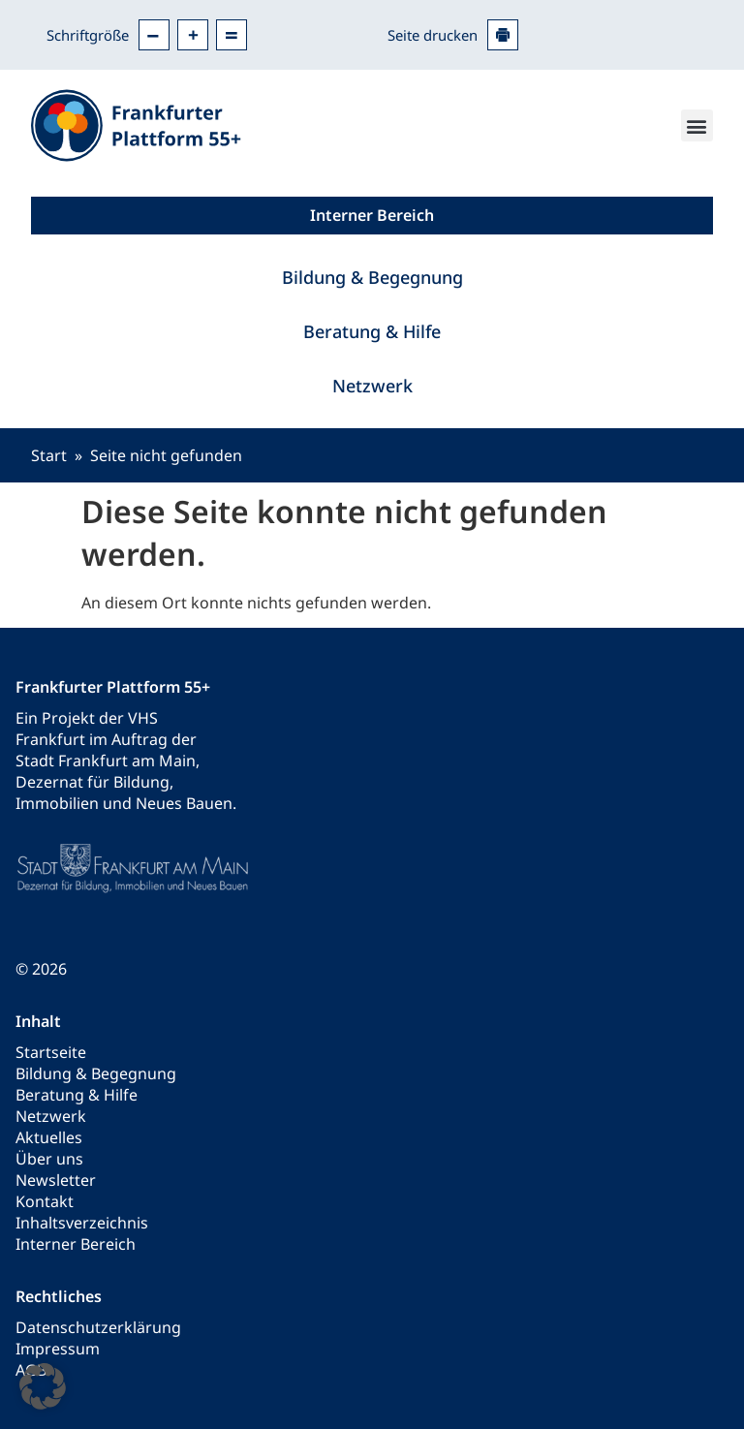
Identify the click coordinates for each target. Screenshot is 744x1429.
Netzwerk (372, 385)
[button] (697, 125)
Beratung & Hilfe (372, 331)
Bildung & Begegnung (372, 277)
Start (49, 455)
